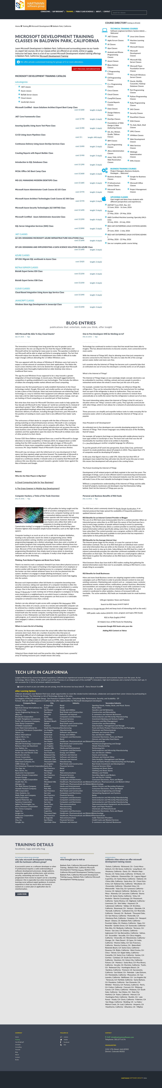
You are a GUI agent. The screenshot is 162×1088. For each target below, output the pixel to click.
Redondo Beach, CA (113, 948)
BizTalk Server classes (29, 95)
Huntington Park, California (116, 997)
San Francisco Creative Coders (59, 698)
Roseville (108, 925)
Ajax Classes (112, 48)
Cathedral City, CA (129, 911)
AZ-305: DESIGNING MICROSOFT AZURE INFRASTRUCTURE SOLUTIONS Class (49, 238)
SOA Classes (135, 121)
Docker (110, 211)
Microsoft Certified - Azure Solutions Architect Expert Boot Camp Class (46, 107)
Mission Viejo (137, 871)
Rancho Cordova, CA (122, 945)
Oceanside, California (114, 886)
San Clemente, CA (133, 982)
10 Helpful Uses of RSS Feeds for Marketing (115, 622)
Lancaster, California (130, 893)
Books (17, 1060)
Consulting (45, 11)
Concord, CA (129, 987)
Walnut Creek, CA (112, 1004)
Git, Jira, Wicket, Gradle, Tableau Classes (114, 134)
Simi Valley (122, 903)
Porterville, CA (133, 916)
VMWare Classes (136, 135)
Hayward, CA (133, 903)
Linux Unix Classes (137, 36)
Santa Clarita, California (122, 896)
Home (17, 26)
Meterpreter (73, 608)
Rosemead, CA (120, 908)
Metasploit (66, 603)
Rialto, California (122, 950)
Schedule (18, 1044)
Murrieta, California (132, 965)
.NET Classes (113, 36)
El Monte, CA (139, 874)
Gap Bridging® (19, 1042)
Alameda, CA (116, 893)
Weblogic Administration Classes (136, 154)
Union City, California (133, 960)
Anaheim (108, 898)
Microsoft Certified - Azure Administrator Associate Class (40, 217)
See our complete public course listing (122, 243)
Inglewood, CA (111, 933)
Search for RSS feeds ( (109, 604)
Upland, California (122, 891)
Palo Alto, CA (110, 928)
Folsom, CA (109, 962)
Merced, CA (135, 994)
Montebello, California (117, 975)
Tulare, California (122, 994)
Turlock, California (113, 866)
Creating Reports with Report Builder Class (34, 153)
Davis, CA (126, 871)
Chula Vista (141, 881)
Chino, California (121, 989)
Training (69, 11)
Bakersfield (136, 945)
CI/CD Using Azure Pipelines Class (30, 135)
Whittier (108, 985)
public (90, 51)
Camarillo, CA (110, 955)
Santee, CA (139, 955)
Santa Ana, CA (129, 881)
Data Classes (113, 109)
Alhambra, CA (129, 1007)
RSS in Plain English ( (112, 617)
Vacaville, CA (124, 935)
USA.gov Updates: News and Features (115, 600)
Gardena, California (113, 970)
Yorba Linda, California (124, 874)
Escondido (113, 935)
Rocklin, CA (132, 997)
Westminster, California (135, 938)
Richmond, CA (127, 866)
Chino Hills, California (114, 881)
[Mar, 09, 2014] (19, 499)
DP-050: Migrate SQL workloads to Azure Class (35, 259)
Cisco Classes (113, 90)
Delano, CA (115, 921)
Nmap (17, 592)
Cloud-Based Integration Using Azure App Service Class (39, 292)
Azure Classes (113, 61)
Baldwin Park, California (61, 26)
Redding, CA (128, 1002)
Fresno (107, 930)
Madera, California (128, 923)
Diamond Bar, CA (126, 876)
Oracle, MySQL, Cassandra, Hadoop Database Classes (137, 83)
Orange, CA (109, 940)
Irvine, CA (109, 883)
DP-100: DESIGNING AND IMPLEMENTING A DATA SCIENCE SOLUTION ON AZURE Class (54, 247)
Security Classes (136, 113)
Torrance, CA (138, 928)
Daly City (135, 992)
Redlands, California (124, 928)
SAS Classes (135, 109)
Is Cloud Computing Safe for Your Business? (34, 482)
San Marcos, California (117, 916)
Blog (16, 1052)
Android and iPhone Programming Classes (115, 54)
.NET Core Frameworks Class (27, 116)
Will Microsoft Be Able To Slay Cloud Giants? (35, 334)
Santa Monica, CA (121, 901)
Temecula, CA (111, 980)
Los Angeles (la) (140, 977)
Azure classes (26, 91)
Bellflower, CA (127, 977)
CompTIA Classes (114, 98)
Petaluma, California (113, 871)
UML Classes (135, 131)
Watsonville (109, 888)
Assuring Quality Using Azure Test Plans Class (35, 125)
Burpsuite (26, 592)
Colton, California (115, 987)
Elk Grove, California (124, 869)
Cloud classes (26, 98)
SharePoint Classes (137, 117)
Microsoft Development (40, 26)
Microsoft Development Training (54, 56)
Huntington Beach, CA (130, 967)
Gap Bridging (58, 11)
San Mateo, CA (124, 992)
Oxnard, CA (118, 913)
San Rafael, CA (120, 972)
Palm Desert (120, 940)
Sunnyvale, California (137, 925)
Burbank (128, 913)
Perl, (92, 443)
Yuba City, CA (121, 888)
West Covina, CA (137, 950)
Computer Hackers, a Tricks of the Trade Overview (37, 496)
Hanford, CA (110, 994)
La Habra (138, 1002)
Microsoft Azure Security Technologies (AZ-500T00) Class (40, 208)
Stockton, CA (119, 960)
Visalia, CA (115, 999)
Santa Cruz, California (125, 955)
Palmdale (130, 972)
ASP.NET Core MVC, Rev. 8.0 (119, 205)
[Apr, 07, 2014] (19, 337)
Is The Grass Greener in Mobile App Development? (37, 488)
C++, (84, 443)
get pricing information (86, 69)
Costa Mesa (138, 866)
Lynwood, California (135, 888)
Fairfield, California (125, 980)
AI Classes (112, 44)
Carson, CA (109, 989)
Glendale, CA (140, 908)
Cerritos (108, 957)
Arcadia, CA (118, 965)
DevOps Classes (114, 119)
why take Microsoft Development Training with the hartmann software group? (33, 860)
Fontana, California (131, 985)
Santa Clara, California (130, 948)
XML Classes (135, 161)
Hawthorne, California (114, 1007)
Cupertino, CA (110, 879)
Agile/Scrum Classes (116, 40)
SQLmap (72, 589)
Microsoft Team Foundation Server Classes (137, 68)
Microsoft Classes (137, 47)
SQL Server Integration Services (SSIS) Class (34, 226)
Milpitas (140, 1007)
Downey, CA (110, 950)
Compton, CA (132, 918)
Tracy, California (112, 876)
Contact (107, 11)
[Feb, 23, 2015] (87, 337)
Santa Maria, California (126, 879)
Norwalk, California (113, 911)
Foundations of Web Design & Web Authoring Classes (116, 125)
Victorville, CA (119, 938)
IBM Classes (112, 141)
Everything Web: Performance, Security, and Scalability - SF (96, 698)
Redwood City (114, 967)
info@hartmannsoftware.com (122, 1037)
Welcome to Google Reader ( (94, 609)
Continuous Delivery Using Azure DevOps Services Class (40, 144)
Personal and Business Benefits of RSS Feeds (102, 496)
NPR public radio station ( (97, 613)
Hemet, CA (115, 952)
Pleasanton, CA (133, 975)
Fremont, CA (127, 970)
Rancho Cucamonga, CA (123, 898)
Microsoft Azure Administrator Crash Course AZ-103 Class (40, 189)
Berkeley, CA (136, 891)
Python (96, 443)
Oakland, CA (141, 879)
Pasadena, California (116, 982)
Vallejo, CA (128, 906)
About (98, 11)
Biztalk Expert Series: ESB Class (29, 280)
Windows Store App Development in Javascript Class (38, 304)
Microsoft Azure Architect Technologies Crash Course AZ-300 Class (44, 198)
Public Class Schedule (84, 11)
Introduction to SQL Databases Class (31, 162)
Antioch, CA (110, 869)
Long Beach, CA (139, 869)
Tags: (28, 337)
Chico (107, 952)
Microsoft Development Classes (135, 53)
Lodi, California (126, 1004)
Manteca (119, 962)
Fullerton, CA (140, 999)
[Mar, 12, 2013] (87, 499)
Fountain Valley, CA (112, 923)
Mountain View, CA (131, 886)
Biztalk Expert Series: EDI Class (29, 271)
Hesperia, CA (138, 1004)
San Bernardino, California (128, 933)
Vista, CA (136, 896)
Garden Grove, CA (121, 925)
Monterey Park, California (116, 918)
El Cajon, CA (132, 940)
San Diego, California (114, 1002)
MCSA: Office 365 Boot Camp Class (30, 171)
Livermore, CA (110, 903)
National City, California (123, 883)
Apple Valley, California (130, 952)
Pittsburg (138, 987)
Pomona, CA (118, 985)
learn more (22, 894)
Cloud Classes (113, 94)
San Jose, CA (117, 930)
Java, (88, 443)
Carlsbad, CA (118, 957)
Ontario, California (130, 930)
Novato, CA (109, 874)
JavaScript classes (28, 102)
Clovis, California (127, 999)
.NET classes (26, 87)
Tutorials (17, 1050)
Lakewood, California (114, 906)
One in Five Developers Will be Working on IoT (103, 334)
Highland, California (137, 901)
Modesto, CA (134, 989)
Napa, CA (141, 923)
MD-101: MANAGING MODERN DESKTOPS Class (36, 180)
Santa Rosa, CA (130, 962)
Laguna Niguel (140, 876)
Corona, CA (109, 891)
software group (131, 1078)
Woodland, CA (139, 883)
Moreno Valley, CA (121, 943)
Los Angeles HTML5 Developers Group (30, 698)
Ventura (130, 908)
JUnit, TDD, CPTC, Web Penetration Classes (115, 159)
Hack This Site (38, 637)
